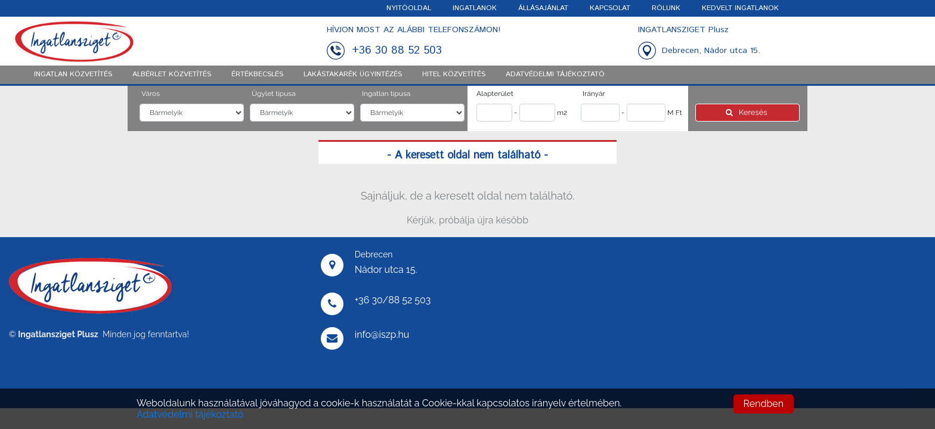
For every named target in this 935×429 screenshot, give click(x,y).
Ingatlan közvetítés (73, 74)
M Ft (674, 112)
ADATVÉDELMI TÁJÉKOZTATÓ (555, 74)
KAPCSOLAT (610, 8)
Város (150, 93)
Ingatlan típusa (386, 93)
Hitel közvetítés (453, 74)
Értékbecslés (257, 74)
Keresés (747, 112)
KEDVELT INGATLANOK (740, 8)
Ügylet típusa (274, 93)
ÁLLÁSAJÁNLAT (543, 8)
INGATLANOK (475, 8)
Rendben (764, 403)
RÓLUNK (666, 8)
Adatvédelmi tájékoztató (190, 414)
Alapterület (494, 93)
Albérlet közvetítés (171, 74)
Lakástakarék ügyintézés (353, 74)
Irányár (594, 93)
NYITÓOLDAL (408, 8)
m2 (562, 112)
